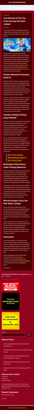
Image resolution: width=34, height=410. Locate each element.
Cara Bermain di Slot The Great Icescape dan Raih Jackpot (14, 21)
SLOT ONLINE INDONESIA (19, 408)
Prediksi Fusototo (6, 380)
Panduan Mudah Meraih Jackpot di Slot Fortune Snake (17, 157)
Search (3, 332)
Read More (7, 268)
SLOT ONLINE (6, 15)
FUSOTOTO (5, 376)
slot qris (4, 398)
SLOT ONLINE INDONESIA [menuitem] (17, 67)
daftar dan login (13, 384)
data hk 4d (4, 378)
